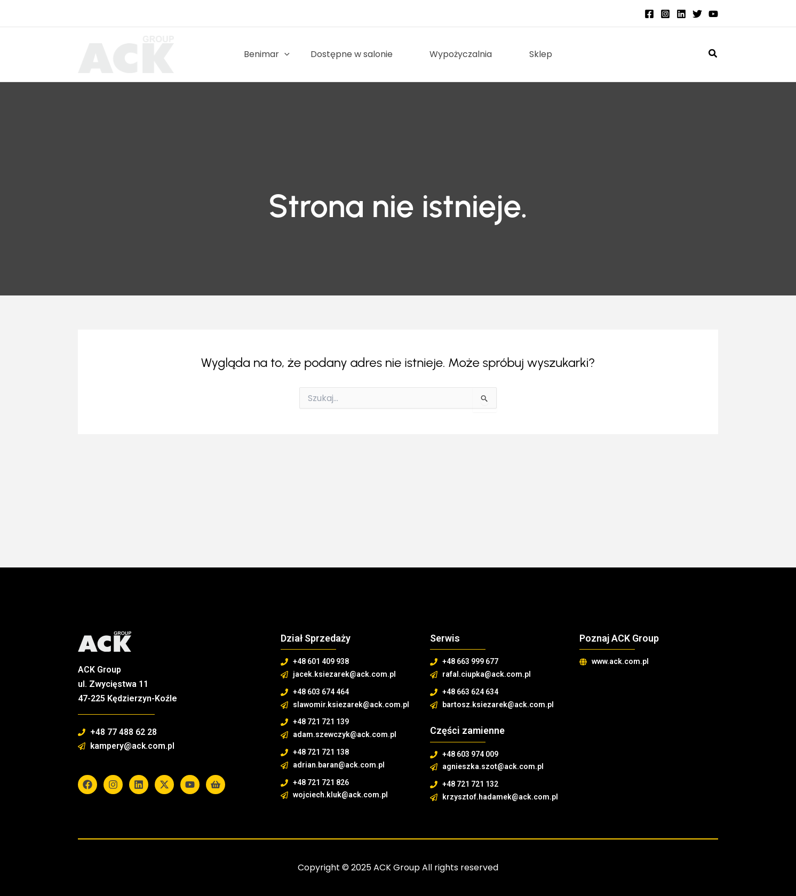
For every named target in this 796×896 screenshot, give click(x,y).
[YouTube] (713, 14)
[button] (713, 54)
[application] (291, 54)
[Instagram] (665, 14)
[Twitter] (697, 14)
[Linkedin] (681, 14)
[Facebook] (649, 14)
